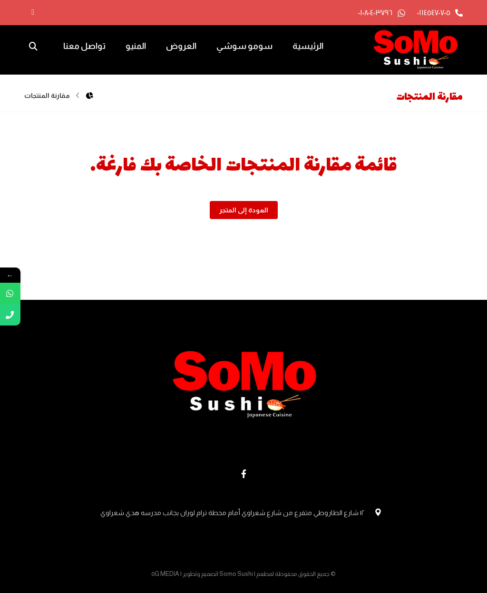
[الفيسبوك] (32, 12)
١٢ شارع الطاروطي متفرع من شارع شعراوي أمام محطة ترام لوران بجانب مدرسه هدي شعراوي (243, 512)
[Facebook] (243, 474)
